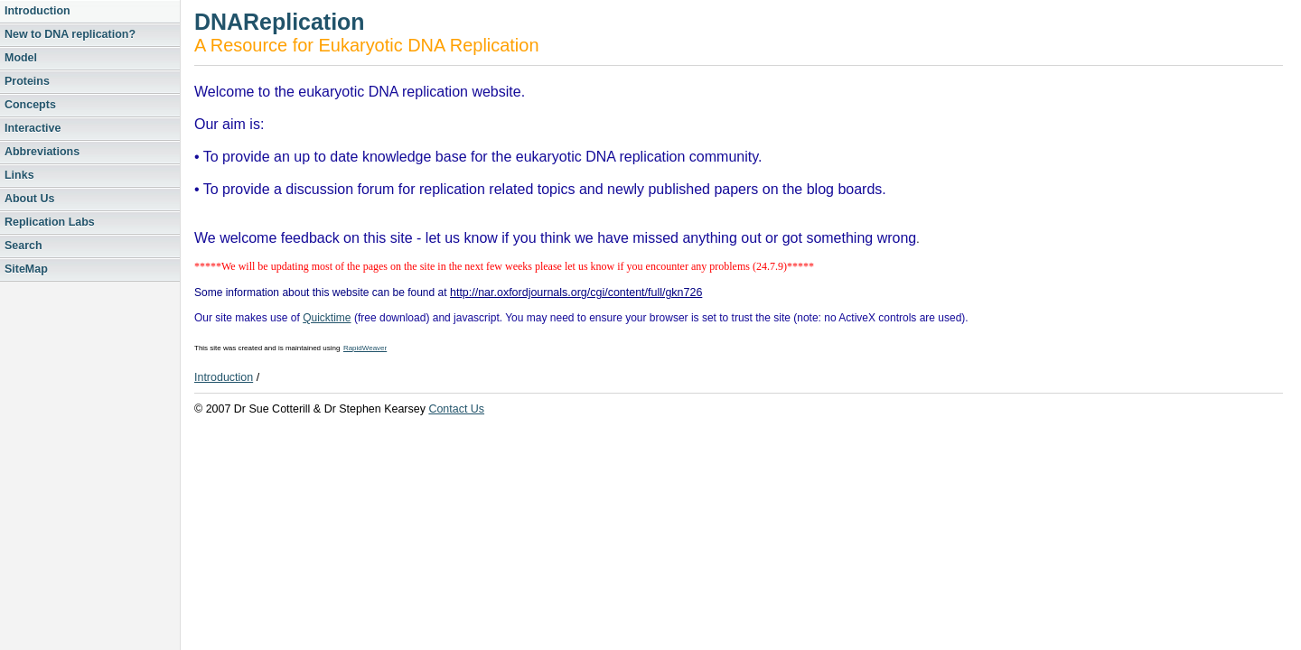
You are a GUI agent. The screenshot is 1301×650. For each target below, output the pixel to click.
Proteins (27, 81)
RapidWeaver (365, 348)
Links (19, 175)
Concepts (30, 104)
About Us (29, 198)
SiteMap (26, 269)
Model (21, 57)
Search (23, 245)
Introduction (37, 11)
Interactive (33, 128)
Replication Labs (50, 222)
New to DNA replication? (70, 34)
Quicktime (327, 317)
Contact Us (456, 409)
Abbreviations (42, 151)
